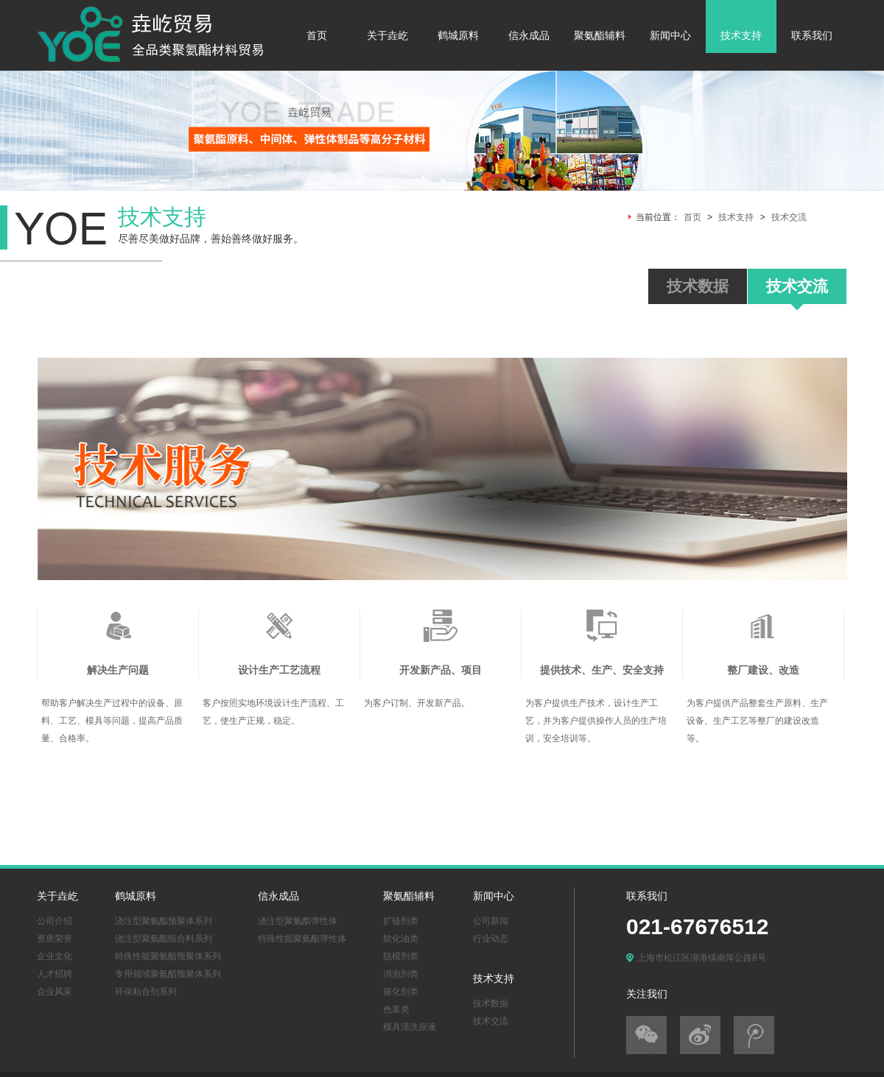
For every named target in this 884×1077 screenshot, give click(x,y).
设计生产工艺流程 (279, 670)
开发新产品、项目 (440, 670)
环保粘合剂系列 (146, 991)
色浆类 (396, 1009)
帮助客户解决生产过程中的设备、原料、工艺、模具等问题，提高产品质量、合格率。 (112, 721)
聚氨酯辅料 (599, 35)
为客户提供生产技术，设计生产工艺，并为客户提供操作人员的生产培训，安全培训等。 (596, 721)
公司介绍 (54, 921)
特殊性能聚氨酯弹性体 (302, 938)
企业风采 (54, 991)
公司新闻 (490, 921)
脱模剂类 (400, 956)
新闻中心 (670, 35)
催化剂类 (400, 991)
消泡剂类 (400, 974)
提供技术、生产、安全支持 (602, 670)
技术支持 (741, 35)
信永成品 (529, 35)
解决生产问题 (118, 670)
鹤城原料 (458, 35)
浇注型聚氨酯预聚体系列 (163, 921)
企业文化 (54, 956)
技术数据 (490, 1003)
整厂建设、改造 (763, 670)
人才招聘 (54, 974)
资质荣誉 (54, 938)
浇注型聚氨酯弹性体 (297, 921)
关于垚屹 (387, 35)
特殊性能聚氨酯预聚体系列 (168, 956)
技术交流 (789, 217)
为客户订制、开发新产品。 (417, 703)
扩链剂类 (400, 921)
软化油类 (400, 938)
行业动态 (490, 938)
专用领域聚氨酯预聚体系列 (168, 974)
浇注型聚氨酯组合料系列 (163, 938)
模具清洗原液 (409, 1027)
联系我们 (811, 35)
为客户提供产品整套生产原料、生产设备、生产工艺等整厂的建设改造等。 (757, 721)
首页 (316, 35)
